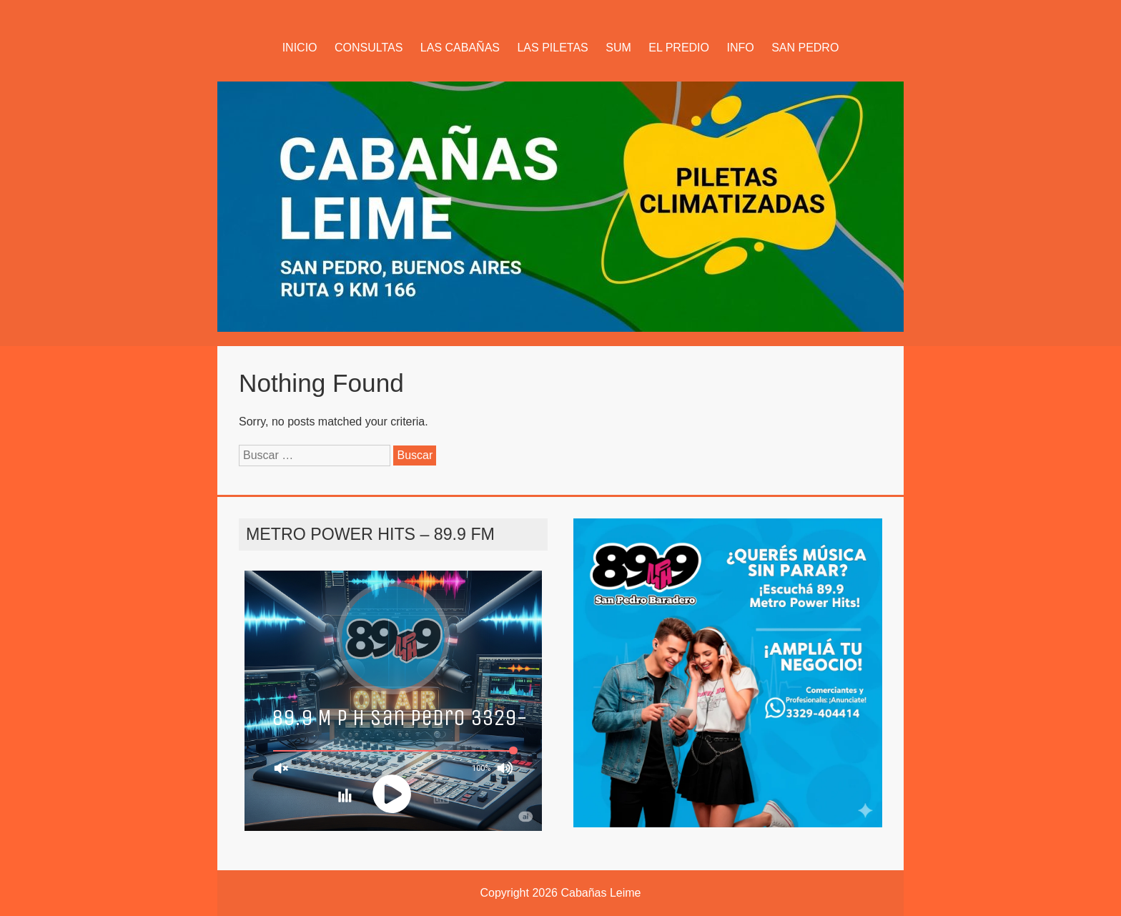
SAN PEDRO (805, 47)
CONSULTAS (369, 47)
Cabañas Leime (600, 893)
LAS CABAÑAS (460, 47)
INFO (740, 47)
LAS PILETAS (552, 47)
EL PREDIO (678, 47)
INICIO (299, 47)
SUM (618, 47)
